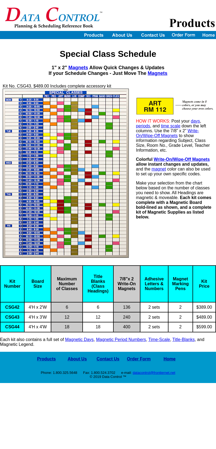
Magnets (78, 67)
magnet (158, 169)
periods (143, 126)
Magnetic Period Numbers (121, 339)
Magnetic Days (79, 339)
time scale (170, 126)
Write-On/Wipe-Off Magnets (167, 133)
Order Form (139, 359)
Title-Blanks (183, 339)
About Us (77, 359)
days (195, 121)
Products (46, 359)
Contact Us (108, 359)
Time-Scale (159, 339)
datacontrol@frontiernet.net (154, 373)
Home (170, 359)
